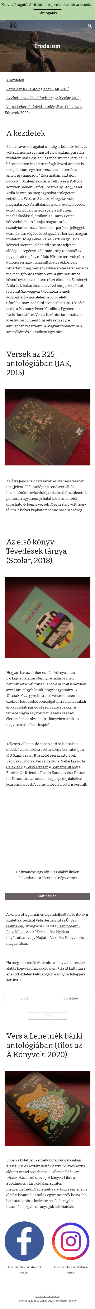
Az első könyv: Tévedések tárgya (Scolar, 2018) (43, 98)
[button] (5, 26)
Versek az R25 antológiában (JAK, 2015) (37, 89)
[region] (47, 10)
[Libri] (24, 998)
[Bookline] (70, 998)
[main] (48, 46)
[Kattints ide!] (47, 896)
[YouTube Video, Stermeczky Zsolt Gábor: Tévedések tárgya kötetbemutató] (48, 828)
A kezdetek (15, 80)
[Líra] (47, 1016)
